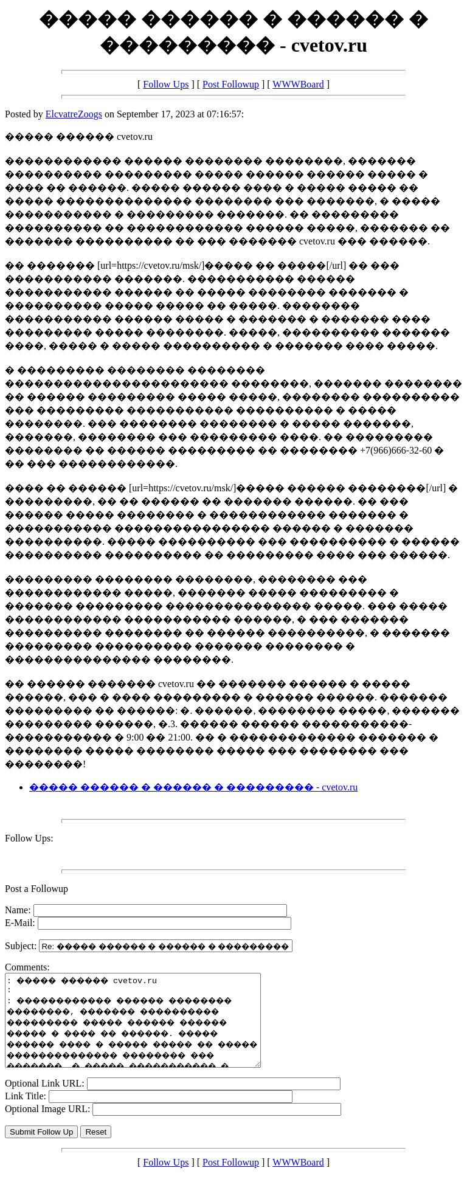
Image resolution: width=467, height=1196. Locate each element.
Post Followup (230, 84)
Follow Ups (166, 84)
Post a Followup (36, 888)
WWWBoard (297, 84)
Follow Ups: (29, 838)
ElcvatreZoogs (74, 114)
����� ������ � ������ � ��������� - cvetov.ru (193, 787)
